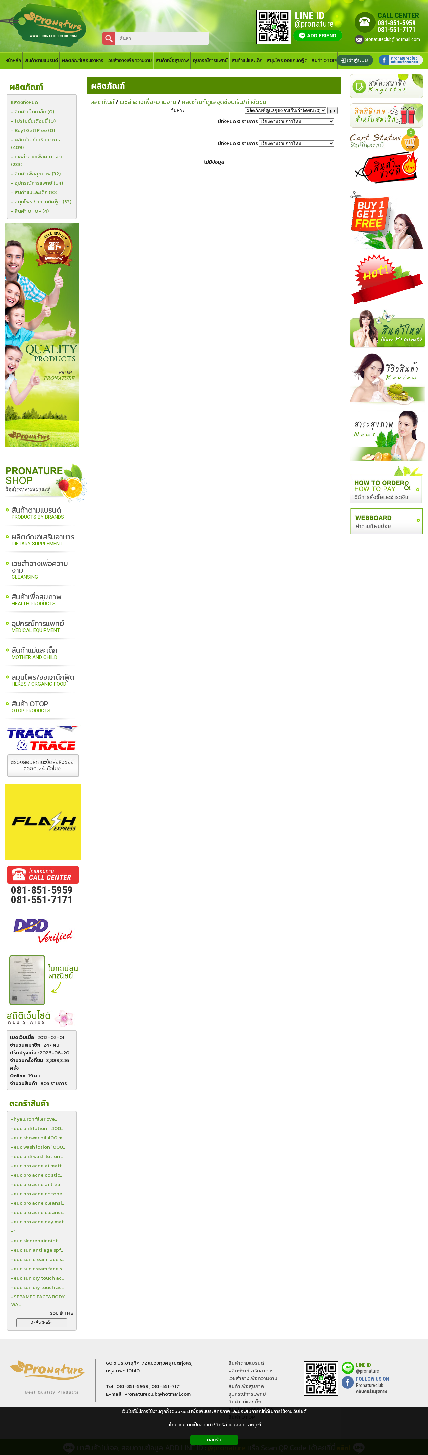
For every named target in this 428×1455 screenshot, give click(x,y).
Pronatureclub (371, 1388)
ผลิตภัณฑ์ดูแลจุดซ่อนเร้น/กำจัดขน (224, 101)
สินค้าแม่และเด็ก (35, 653)
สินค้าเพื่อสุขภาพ (37, 600)
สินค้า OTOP (31, 707)
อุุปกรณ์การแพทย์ (247, 1394)
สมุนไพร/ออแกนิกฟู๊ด (43, 680)
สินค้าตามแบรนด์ (38, 513)
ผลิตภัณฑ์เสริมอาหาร (43, 540)
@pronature (367, 1371)
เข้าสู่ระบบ (357, 60)
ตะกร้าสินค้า (29, 1103)
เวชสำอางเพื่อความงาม (40, 570)
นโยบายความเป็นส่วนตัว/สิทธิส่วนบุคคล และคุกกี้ (214, 1424)
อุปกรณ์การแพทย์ (38, 626)
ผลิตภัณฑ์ (108, 86)
